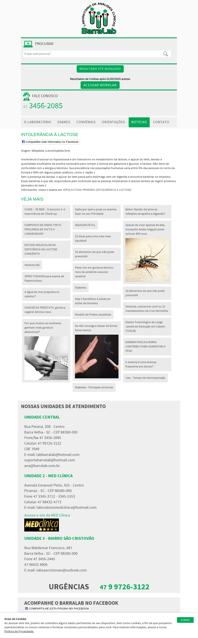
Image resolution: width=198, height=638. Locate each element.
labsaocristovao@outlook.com (61, 570)
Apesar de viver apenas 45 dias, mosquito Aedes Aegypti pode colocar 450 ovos (147, 252)
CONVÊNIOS (86, 122)
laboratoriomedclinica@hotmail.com (66, 507)
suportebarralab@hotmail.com (49, 460)
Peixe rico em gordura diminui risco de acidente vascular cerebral (94, 272)
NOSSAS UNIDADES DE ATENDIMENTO (63, 406)
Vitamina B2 (32, 265)
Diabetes (80, 288)
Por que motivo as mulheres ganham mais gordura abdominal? (46, 350)
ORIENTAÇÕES (113, 122)
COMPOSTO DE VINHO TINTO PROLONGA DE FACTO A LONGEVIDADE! (42, 229)
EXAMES (63, 122)
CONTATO (161, 122)
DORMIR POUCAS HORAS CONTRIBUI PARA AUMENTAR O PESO (145, 346)
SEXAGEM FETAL (85, 225)
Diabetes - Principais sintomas (94, 387)
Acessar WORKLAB (100, 85)
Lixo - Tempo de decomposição (145, 378)
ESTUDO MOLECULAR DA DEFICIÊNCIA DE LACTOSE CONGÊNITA (40, 249)
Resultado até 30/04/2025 (100, 69)
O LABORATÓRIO (37, 122)
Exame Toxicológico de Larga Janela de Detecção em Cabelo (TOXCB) (145, 326)
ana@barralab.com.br (42, 466)
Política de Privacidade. (19, 631)
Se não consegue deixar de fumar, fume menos (96, 351)
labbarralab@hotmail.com (58, 454)
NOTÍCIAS (139, 122)
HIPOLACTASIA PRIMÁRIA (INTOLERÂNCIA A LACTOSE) (97, 190)
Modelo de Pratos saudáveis (93, 315)
